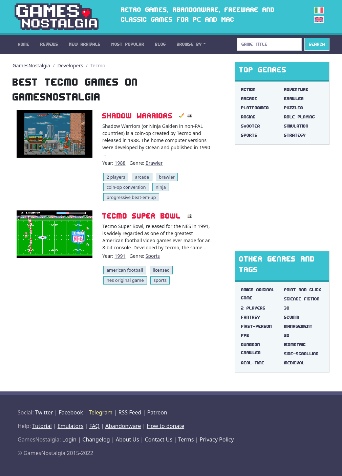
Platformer (255, 107)
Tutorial (41, 426)
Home (23, 44)
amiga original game (258, 293)
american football (125, 270)
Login (69, 439)
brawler (167, 177)
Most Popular (127, 44)
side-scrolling (301, 353)
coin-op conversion (126, 187)
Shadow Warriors (137, 116)
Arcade (249, 98)
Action (248, 89)
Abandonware (123, 426)
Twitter (44, 412)
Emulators (71, 426)
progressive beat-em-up (131, 197)
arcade (142, 177)
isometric (295, 344)
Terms (186, 439)
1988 (119, 163)
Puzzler (293, 107)
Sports (153, 256)
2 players (116, 177)
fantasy (250, 317)
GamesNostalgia (31, 65)
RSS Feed (129, 412)
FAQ (94, 426)
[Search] (269, 44)
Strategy (295, 135)
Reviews (49, 44)
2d (287, 335)
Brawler (154, 163)
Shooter (250, 126)
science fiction (302, 298)
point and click (302, 289)
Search (317, 44)
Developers (70, 65)
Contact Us (158, 439)
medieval (294, 362)
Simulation (296, 126)
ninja (161, 187)
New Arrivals (85, 44)
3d (287, 308)
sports (160, 280)
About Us (127, 439)
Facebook (71, 412)
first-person (256, 326)
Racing (248, 116)
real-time (252, 362)
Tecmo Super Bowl (141, 216)
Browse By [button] (189, 44)
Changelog (96, 439)
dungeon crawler (251, 348)
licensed (161, 270)
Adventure (296, 89)
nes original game (125, 280)
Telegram (100, 412)
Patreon (157, 412)
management (298, 326)
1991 (119, 256)
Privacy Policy (216, 439)
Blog (160, 44)
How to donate (165, 426)
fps (245, 335)
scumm (291, 317)
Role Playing (299, 116)
